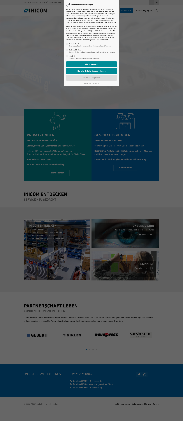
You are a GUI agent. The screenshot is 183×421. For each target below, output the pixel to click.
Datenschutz (87, 83)
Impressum (95, 83)
